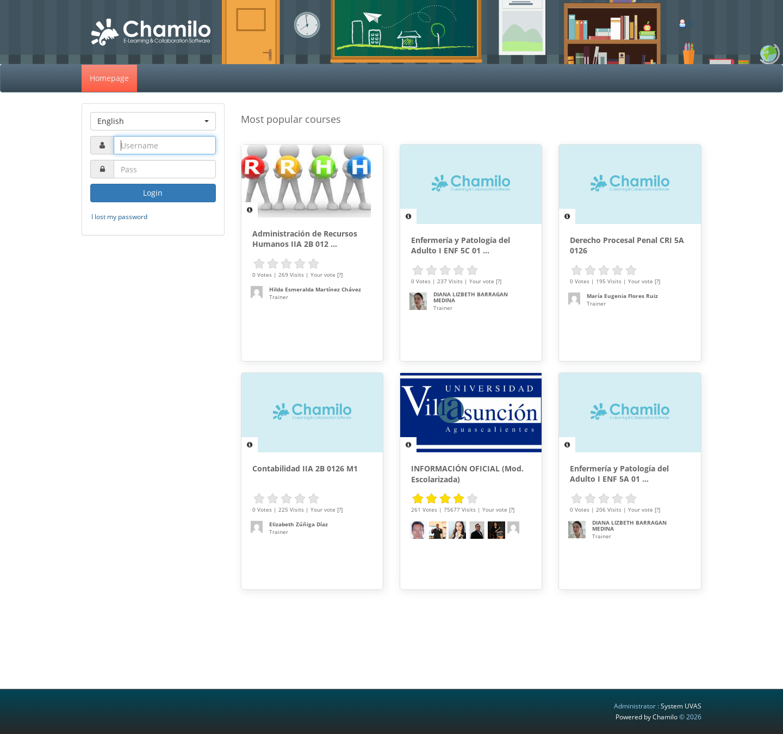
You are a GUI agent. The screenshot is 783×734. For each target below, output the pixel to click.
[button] (153, 121)
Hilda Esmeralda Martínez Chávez (315, 289)
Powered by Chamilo (647, 716)
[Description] (249, 209)
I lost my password (119, 216)
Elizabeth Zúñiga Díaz (298, 524)
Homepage (109, 78)
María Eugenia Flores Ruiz (622, 296)
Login (153, 193)
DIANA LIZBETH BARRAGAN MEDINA (470, 297)
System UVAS (681, 706)
